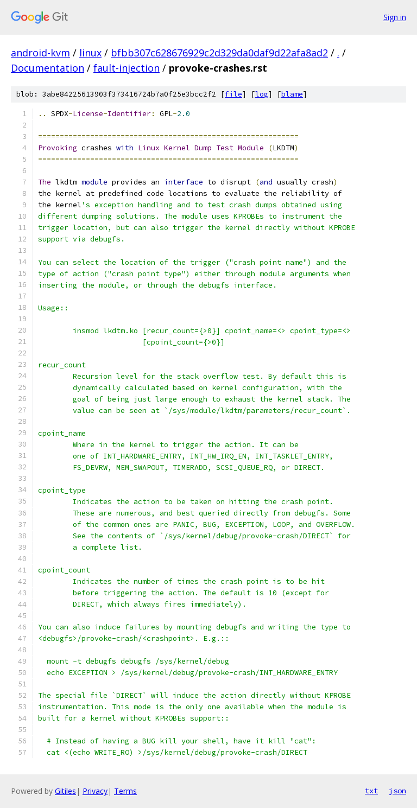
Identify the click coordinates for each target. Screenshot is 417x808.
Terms (125, 791)
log (261, 94)
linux (90, 52)
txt (371, 791)
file (233, 94)
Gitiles (65, 791)
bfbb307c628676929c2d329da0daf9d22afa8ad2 (219, 52)
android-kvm (40, 52)
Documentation (47, 67)
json (397, 791)
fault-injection (126, 67)
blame (292, 94)
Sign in (394, 17)
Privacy (95, 791)
